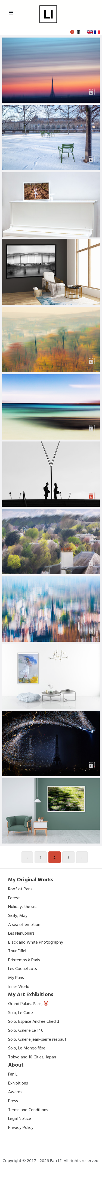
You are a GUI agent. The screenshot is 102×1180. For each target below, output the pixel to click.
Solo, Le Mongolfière (26, 1048)
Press (13, 1101)
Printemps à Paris (24, 960)
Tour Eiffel (17, 951)
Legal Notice (19, 1118)
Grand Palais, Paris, (26, 1004)
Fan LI (13, 1074)
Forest (14, 898)
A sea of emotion (24, 924)
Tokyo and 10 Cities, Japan (32, 1057)
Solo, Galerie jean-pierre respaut (37, 1039)
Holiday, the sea (23, 906)
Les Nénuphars (21, 933)
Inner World (18, 986)
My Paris (16, 977)
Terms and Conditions (28, 1110)
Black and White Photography (35, 942)
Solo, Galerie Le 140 (26, 1030)
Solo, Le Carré (20, 1013)
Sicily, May (17, 915)
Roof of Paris (20, 889)
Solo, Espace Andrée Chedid (33, 1021)
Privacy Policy (20, 1127)
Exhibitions (18, 1083)
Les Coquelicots (22, 968)
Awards (15, 1092)
